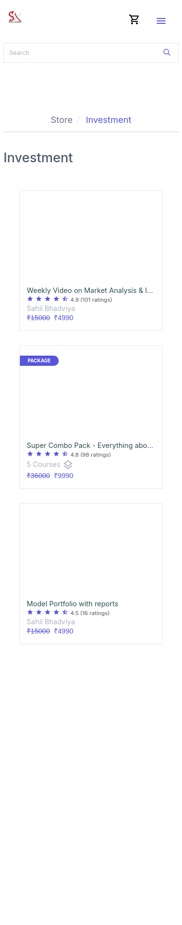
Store (61, 120)
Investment (109, 120)
